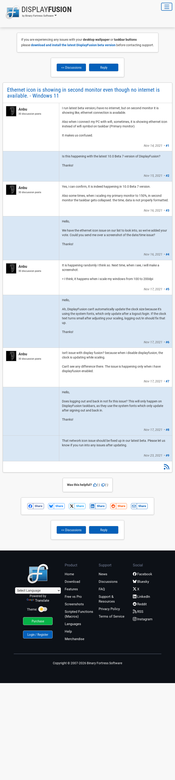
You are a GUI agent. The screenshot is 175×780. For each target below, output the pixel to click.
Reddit (140, 604)
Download (72, 582)
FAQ (102, 589)
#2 (167, 175)
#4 (167, 254)
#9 (167, 455)
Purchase (38, 621)
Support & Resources (107, 599)
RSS (138, 612)
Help (68, 631)
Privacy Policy (109, 609)
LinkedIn (141, 597)
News (103, 574)
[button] (37, 12)
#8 (167, 430)
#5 (167, 289)
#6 (167, 342)
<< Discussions (71, 68)
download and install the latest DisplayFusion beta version (73, 45)
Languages (73, 624)
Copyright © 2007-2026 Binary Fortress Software (87, 663)
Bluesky (141, 582)
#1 (167, 145)
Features (71, 589)
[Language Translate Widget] (38, 590)
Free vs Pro (73, 597)
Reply (103, 68)
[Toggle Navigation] (166, 7)
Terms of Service (111, 616)
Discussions (108, 582)
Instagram (142, 619)
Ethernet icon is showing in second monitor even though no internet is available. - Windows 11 (83, 93)
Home (69, 574)
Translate (38, 600)
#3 (167, 210)
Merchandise (74, 639)
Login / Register (37, 635)
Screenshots (74, 604)
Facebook (142, 574)
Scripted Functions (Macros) (79, 614)
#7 (167, 381)
